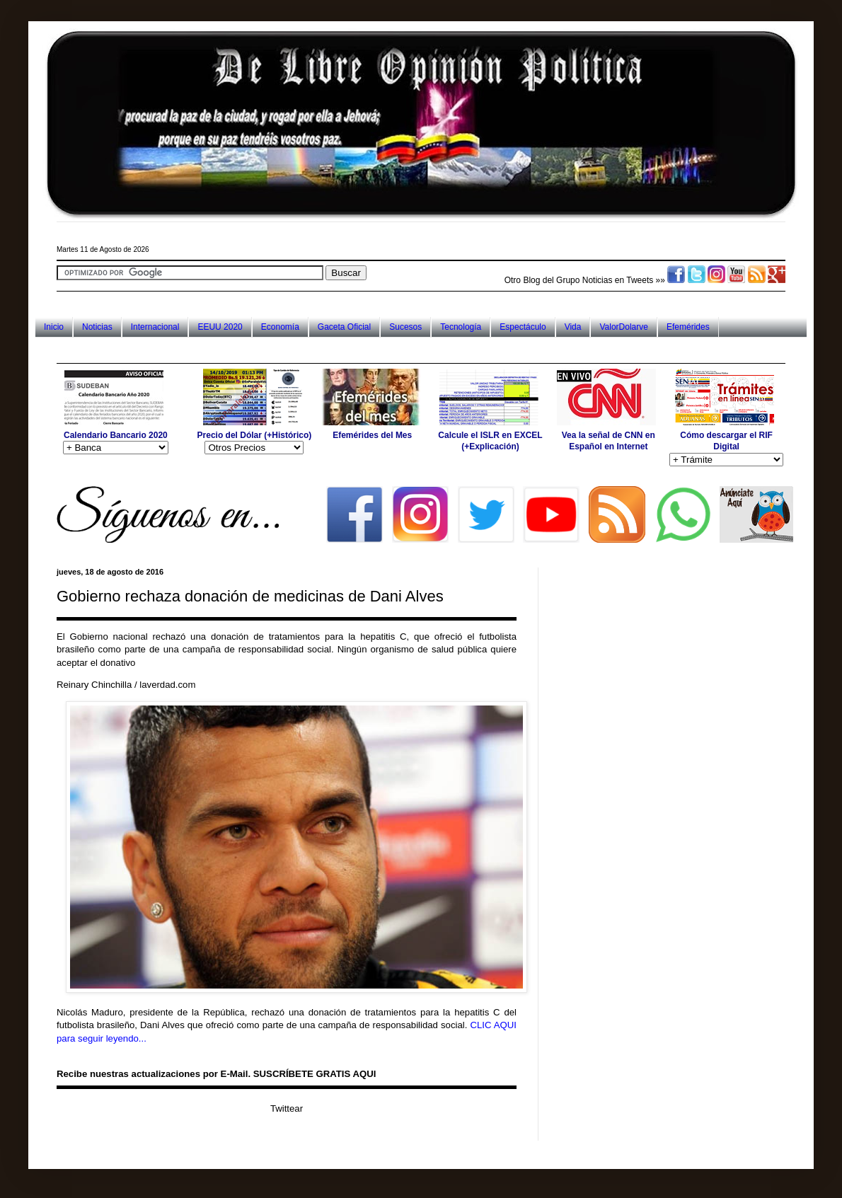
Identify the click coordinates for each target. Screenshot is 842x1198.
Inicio (54, 327)
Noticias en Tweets (618, 280)
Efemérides (688, 327)
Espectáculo (523, 327)
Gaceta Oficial (344, 327)
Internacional (155, 327)
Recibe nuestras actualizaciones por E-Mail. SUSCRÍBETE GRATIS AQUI (216, 1074)
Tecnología (460, 327)
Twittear (286, 1108)
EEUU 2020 (219, 327)
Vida (573, 327)
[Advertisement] (314, 350)
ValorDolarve (623, 327)
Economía (280, 327)
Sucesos (405, 327)
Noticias (97, 327)
